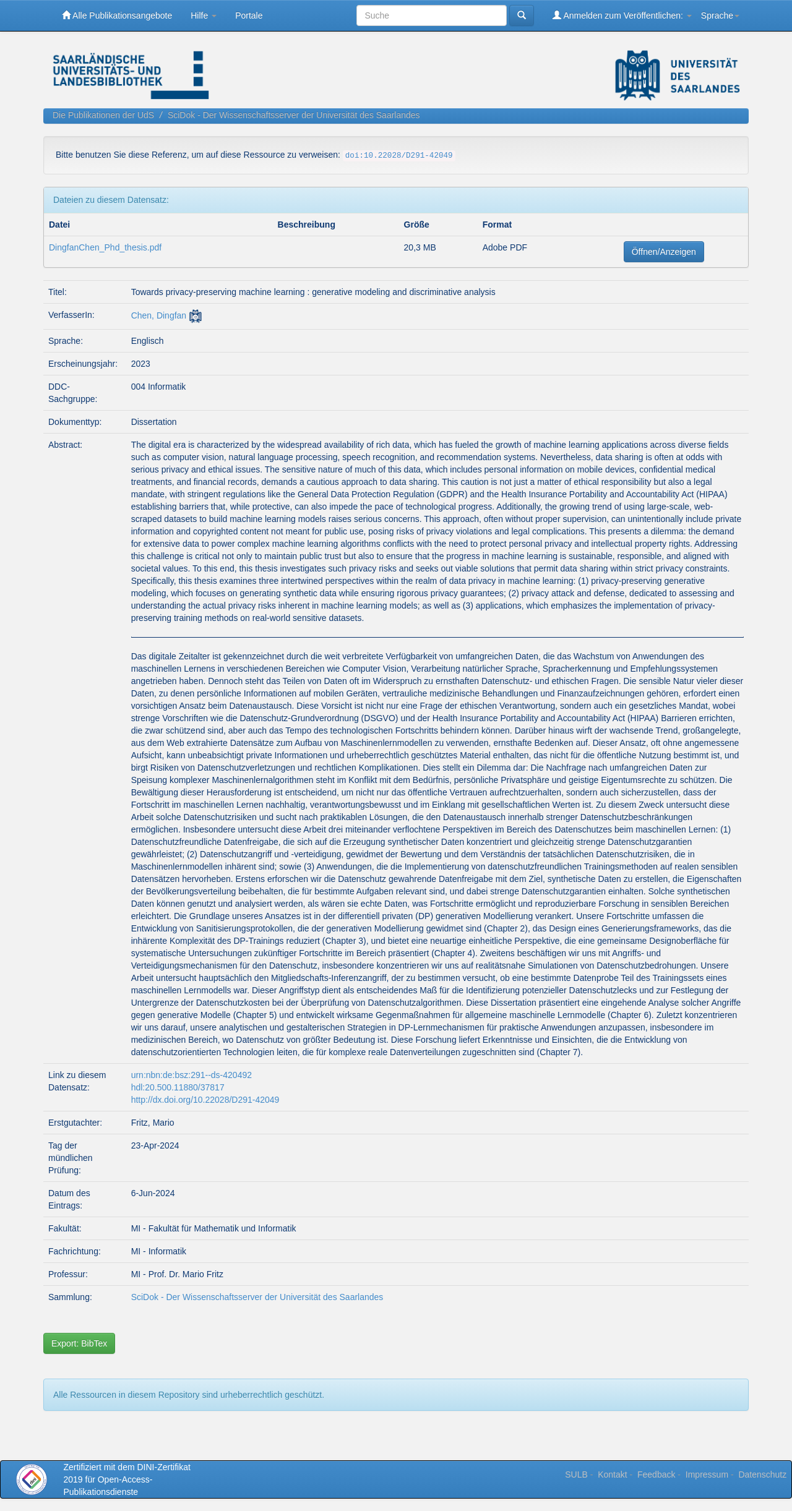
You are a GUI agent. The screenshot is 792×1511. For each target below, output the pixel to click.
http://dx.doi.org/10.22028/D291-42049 (205, 1100)
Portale (248, 15)
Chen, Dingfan (159, 315)
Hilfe (204, 15)
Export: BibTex (79, 1343)
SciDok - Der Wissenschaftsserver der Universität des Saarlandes (294, 115)
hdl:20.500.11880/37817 (178, 1087)
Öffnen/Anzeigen (664, 252)
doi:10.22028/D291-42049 (399, 156)
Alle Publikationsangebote (117, 15)
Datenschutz (762, 1474)
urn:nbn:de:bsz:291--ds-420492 (191, 1075)
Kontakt (612, 1474)
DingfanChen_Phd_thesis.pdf (105, 247)
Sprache (720, 15)
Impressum (707, 1474)
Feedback (656, 1474)
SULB (576, 1474)
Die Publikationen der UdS (103, 115)
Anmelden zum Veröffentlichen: (622, 15)
